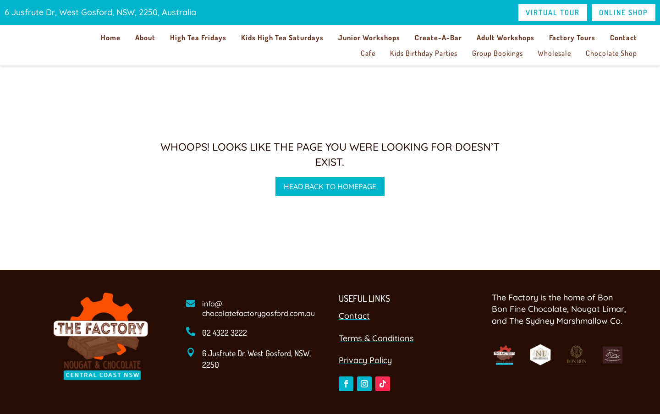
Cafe (368, 53)
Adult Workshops (505, 37)
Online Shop (623, 12)
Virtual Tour (553, 12)
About (145, 37)
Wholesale (554, 53)
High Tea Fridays (198, 37)
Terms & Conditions (376, 338)
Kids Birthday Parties (423, 53)
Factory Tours (572, 37)
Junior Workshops (369, 37)
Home (111, 37)
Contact (623, 37)
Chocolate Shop (611, 53)
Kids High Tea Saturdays (282, 37)
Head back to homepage (330, 186)
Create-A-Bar (438, 37)
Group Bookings (497, 53)
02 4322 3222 (224, 332)
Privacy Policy (365, 360)
